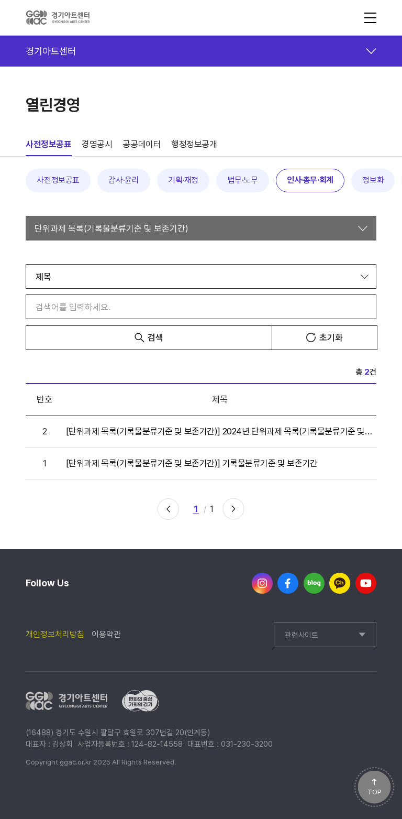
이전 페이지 (168, 509)
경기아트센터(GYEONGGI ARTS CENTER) (58, 18)
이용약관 (106, 634)
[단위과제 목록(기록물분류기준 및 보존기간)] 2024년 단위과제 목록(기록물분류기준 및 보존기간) (220, 431)
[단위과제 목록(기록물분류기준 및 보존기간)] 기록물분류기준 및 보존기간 (192, 463)
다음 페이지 (233, 509)
